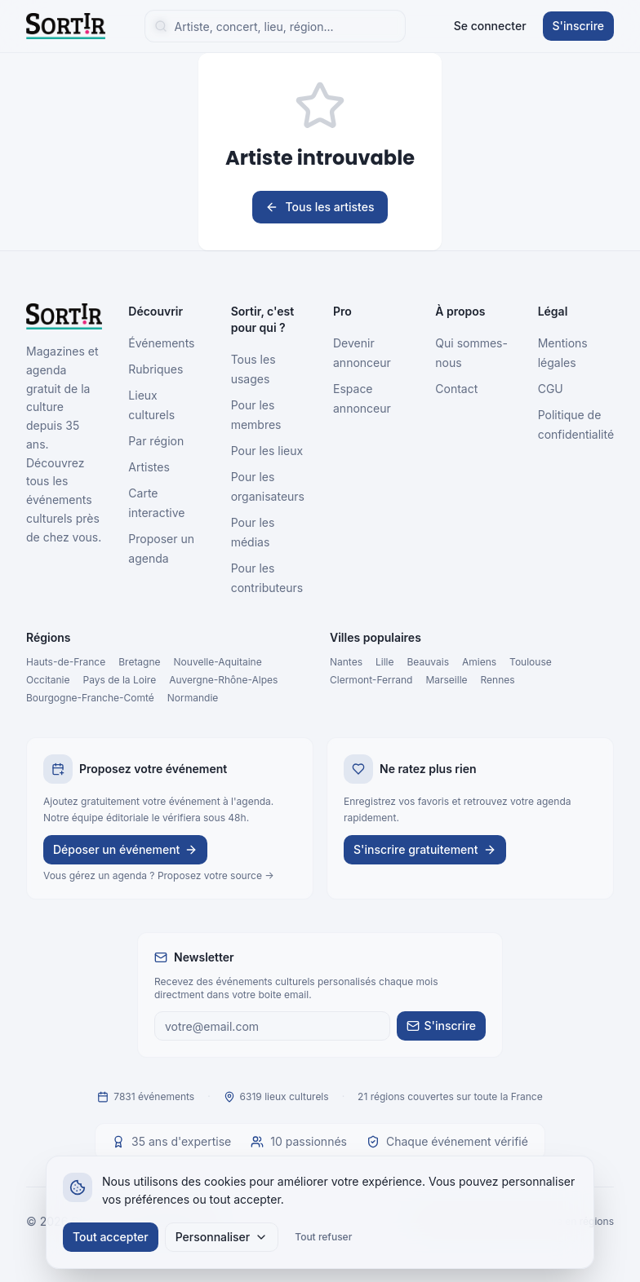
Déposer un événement (125, 849)
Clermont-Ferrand (371, 680)
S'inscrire (578, 26)
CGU (550, 389)
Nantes (346, 662)
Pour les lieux (267, 451)
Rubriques (155, 369)
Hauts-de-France (65, 662)
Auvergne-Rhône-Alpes (223, 680)
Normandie (193, 698)
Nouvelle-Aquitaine (218, 662)
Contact (456, 389)
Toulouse (530, 662)
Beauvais (428, 662)
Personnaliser (222, 1237)
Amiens (479, 662)
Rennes (498, 680)
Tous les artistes (319, 207)
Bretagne (139, 662)
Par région (156, 441)
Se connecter (490, 26)
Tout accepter (111, 1237)
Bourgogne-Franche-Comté (90, 698)
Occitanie (48, 680)
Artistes (149, 467)
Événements (161, 343)
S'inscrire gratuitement (424, 849)
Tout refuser (323, 1237)
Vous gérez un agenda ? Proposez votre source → (158, 875)
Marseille (446, 680)
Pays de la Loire (120, 680)
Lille (385, 662)
